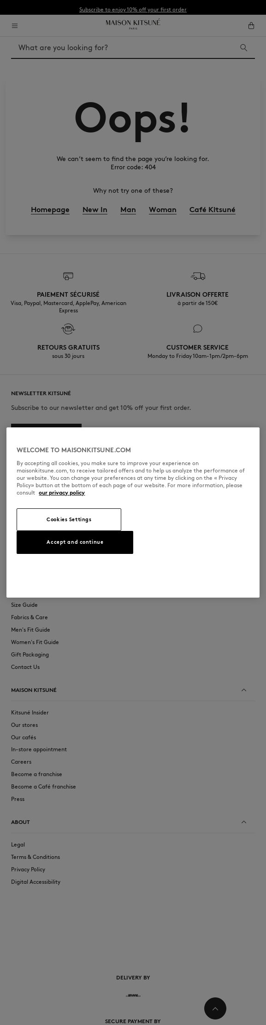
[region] (132, 512)
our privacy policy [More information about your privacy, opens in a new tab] (62, 492)
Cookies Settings (69, 519)
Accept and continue (75, 542)
